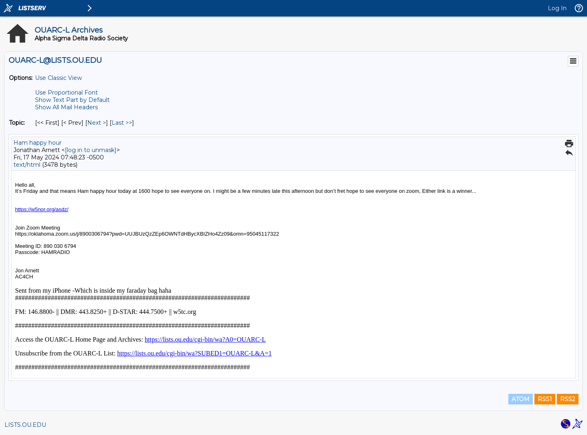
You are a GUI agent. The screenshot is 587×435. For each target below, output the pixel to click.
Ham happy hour (37, 142)
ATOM (521, 399)
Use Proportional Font (66, 92)
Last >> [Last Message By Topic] (122, 122)
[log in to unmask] (91, 150)
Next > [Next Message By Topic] (96, 122)
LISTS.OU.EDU (25, 424)
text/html (26, 164)
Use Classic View (58, 78)
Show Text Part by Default (72, 100)
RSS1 (545, 399)
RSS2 (567, 399)
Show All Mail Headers (66, 107)
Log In (557, 8)
